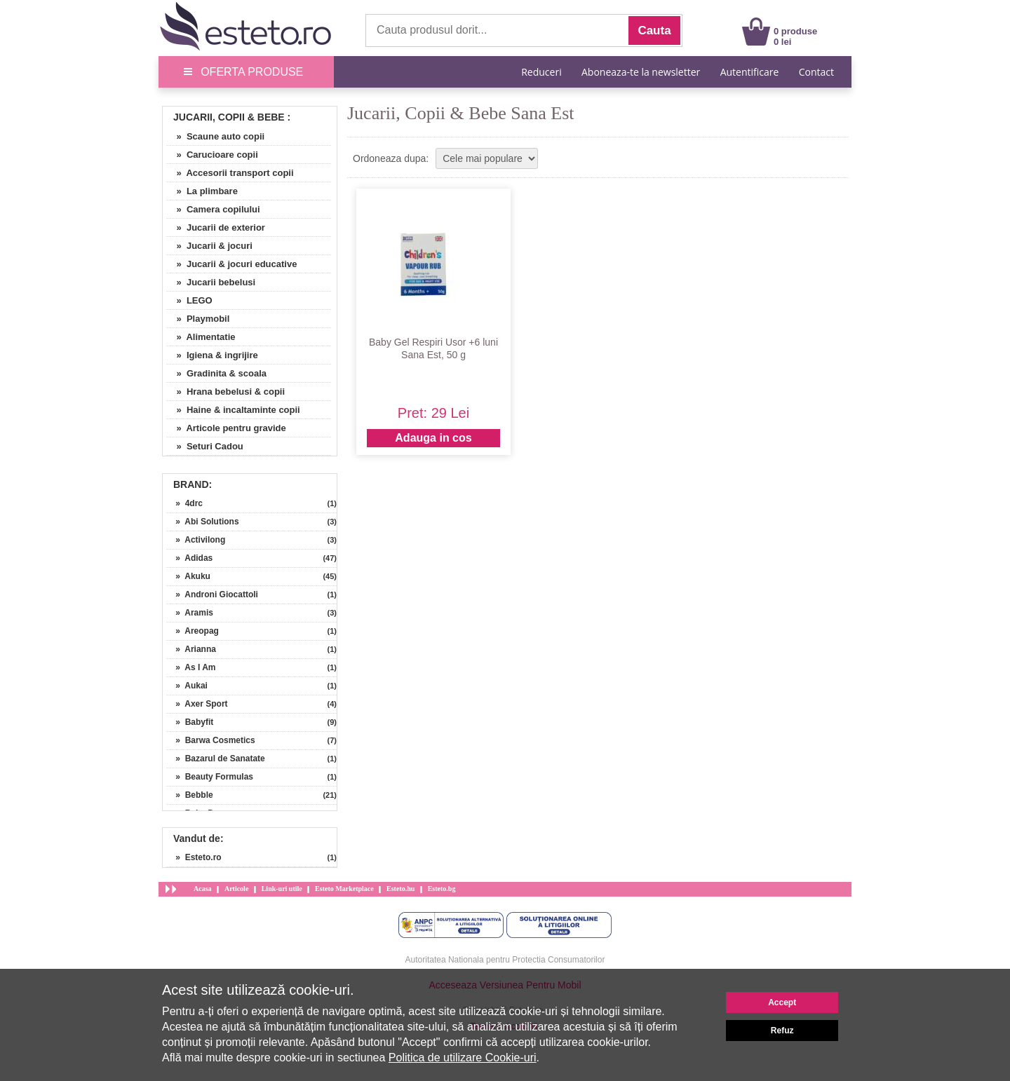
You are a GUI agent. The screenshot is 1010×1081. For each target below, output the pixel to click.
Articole (236, 888)
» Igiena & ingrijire (212, 355)
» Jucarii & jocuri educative (231, 264)
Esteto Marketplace (344, 888)
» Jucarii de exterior (215, 227)
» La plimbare (202, 191)
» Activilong (195, 540)
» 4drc (184, 503)
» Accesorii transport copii (230, 173)
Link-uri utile (282, 888)
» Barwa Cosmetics (210, 740)
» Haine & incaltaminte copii (233, 409)
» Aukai (187, 686)
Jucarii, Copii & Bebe (229, 117)
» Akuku (188, 576)
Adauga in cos (433, 438)
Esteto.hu (400, 888)
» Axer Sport (197, 704)
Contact (816, 72)
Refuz (782, 1030)
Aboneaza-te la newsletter (640, 72)
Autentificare (749, 72)
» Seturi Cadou (204, 446)
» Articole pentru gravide (226, 428)
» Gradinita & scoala (216, 373)
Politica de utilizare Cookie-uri (463, 1057)
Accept (782, 1002)
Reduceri (541, 72)
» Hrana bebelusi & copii (225, 391)
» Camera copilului (213, 209)
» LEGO (189, 300)
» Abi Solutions (202, 521)
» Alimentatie (201, 337)
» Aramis (189, 613)
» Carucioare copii (212, 154)
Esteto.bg (442, 888)
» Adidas (189, 558)
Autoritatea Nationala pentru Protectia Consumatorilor (505, 960)
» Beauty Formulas (209, 777)
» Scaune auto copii (215, 136)
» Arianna (191, 649)
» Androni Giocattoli (212, 594)
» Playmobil (197, 318)
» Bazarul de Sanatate (215, 758)
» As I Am (190, 667)
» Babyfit (189, 722)
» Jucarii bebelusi (210, 282)
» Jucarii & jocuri (209, 245)
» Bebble (189, 795)
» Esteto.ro (194, 857)
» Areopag (192, 631)
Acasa (203, 888)
